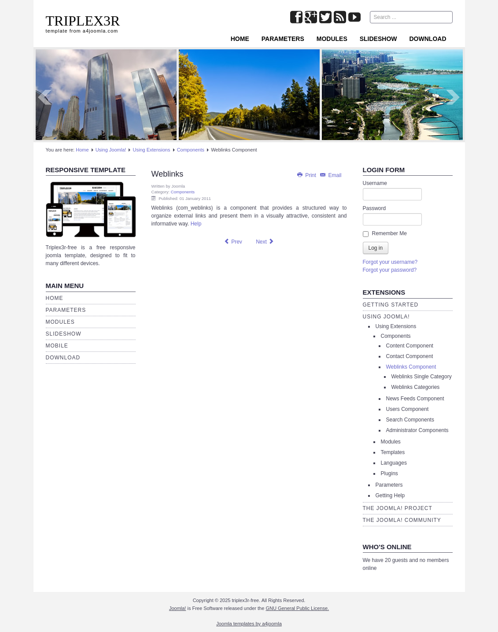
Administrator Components (417, 430)
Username (375, 183)
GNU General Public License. (297, 608)
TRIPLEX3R (83, 21)
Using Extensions (151, 149)
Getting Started (391, 305)
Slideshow (378, 38)
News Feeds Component (415, 398)
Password (374, 208)
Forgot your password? (390, 270)
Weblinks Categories (415, 387)
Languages (394, 463)
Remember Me (389, 233)
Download (427, 38)
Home (240, 38)
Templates (393, 452)
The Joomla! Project (397, 508)
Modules (332, 38)
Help (196, 224)
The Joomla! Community (402, 520)
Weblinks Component (411, 367)
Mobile (57, 346)
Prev (45, 97)
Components (190, 149)
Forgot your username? (390, 262)
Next (453, 97)
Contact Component (409, 356)
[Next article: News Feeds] (265, 242)
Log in (376, 248)
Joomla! (177, 608)
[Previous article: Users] (233, 242)
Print (306, 175)
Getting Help (390, 495)
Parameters (283, 38)
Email (330, 175)
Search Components (410, 420)
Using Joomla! (111, 149)
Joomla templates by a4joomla (249, 623)
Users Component (407, 409)
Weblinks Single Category (421, 376)
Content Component (409, 346)
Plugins (389, 473)
